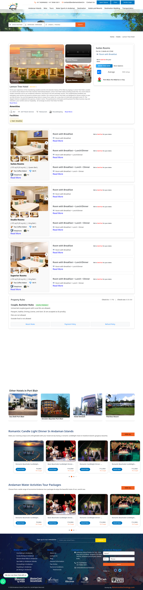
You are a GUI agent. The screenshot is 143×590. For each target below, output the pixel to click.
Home (112, 37)
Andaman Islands (34, 8)
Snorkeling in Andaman (25, 553)
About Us (53, 553)
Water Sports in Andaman (65, 8)
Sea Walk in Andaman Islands (27, 561)
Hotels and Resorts (95, 8)
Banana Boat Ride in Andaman (27, 559)
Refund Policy (110, 324)
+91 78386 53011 (54, 2)
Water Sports (20, 549)
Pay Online (53, 564)
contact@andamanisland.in (74, 2)
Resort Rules (30, 324)
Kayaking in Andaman (24, 567)
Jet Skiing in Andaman (24, 570)
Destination (81, 8)
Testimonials (57, 570)
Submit (100, 540)
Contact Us (90, 2)
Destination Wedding (112, 8)
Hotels (118, 37)
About (50, 549)
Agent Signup (103, 2)
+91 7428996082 (42, 2)
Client (115, 2)
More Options (118, 66)
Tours (52, 8)
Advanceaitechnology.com (123, 587)
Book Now (15, 469)
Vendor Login (127, 2)
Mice (45, 8)
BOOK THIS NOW (104, 66)
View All (128, 434)
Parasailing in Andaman (25, 564)
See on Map (121, 80)
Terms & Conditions (56, 567)
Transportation (127, 8)
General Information (57, 561)
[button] (12, 142)
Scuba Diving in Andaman (25, 556)
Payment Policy (70, 324)
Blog (51, 559)
